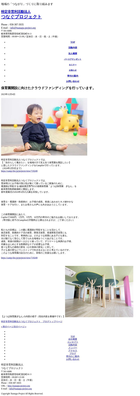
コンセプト (72, 342)
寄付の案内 (72, 76)
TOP (73, 42)
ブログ (72, 353)
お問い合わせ (72, 81)
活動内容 (72, 47)
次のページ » (20, 326)
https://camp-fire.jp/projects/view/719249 (19, 171)
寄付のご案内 (72, 356)
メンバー (72, 348)
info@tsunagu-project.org (23, 27)
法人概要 (72, 53)
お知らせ (73, 70)
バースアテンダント (72, 59)
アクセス (72, 350)
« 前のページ (7, 326)
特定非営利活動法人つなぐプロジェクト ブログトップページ (31, 321)
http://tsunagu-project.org (19, 386)
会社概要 (72, 339)
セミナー (73, 65)
